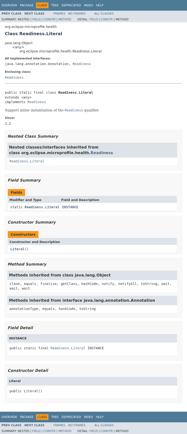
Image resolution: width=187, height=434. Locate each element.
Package (26, 5)
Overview (9, 5)
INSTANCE (70, 207)
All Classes (104, 13)
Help (99, 5)
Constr (49, 19)
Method (64, 19)
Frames (59, 13)
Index (88, 5)
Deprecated (71, 5)
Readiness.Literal (26, 161)
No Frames (76, 13)
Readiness (82, 64)
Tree (55, 5)
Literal (17, 249)
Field (36, 19)
